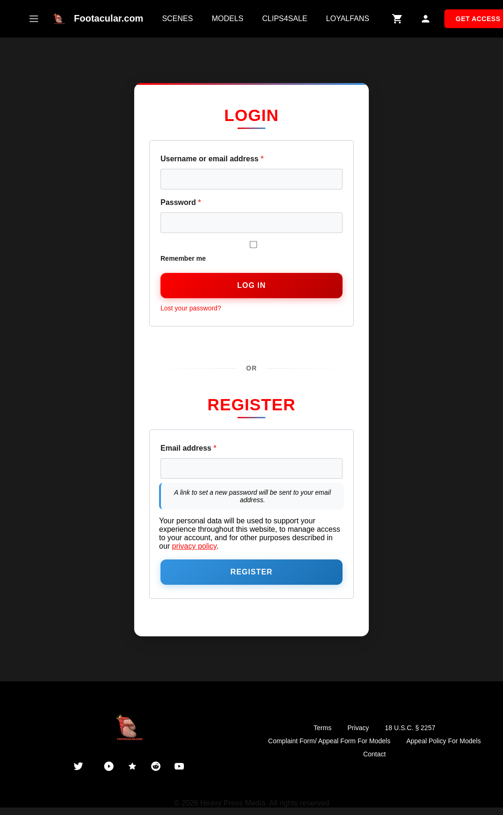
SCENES (177, 19)
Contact (374, 754)
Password (180, 202)
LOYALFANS (347, 19)
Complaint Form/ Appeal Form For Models (329, 741)
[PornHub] (108, 766)
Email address (188, 448)
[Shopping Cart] (397, 18)
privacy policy (194, 546)
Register (251, 572)
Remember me (251, 251)
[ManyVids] (132, 766)
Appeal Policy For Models (443, 741)
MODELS (228, 19)
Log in (251, 285)
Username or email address (212, 159)
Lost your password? (190, 308)
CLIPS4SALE (284, 19)
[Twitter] (78, 766)
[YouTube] (179, 766)
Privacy (358, 728)
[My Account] (425, 18)
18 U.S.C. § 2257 (410, 728)
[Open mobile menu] (33, 18)
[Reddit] (155, 766)
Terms (322, 728)
